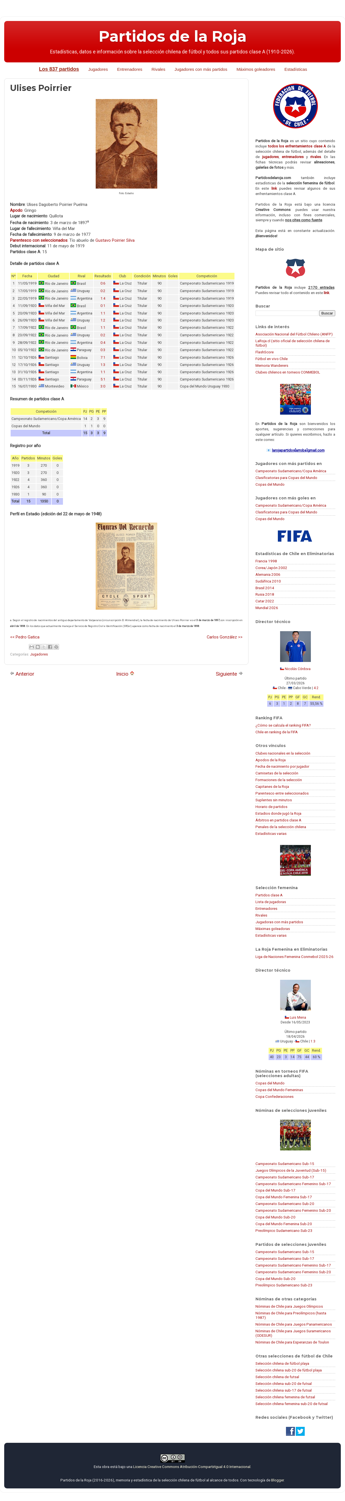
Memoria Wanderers (271, 365)
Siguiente (229, 674)
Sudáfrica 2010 (268, 581)
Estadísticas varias (271, 833)
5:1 (102, 379)
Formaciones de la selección (278, 779)
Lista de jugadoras (270, 901)
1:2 (102, 320)
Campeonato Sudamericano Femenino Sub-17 (293, 1183)
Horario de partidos (271, 806)
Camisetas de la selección (276, 773)
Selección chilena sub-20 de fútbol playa (288, 1370)
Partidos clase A (269, 895)
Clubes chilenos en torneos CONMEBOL (287, 372)
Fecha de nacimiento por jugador (282, 766)
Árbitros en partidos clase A (278, 820)
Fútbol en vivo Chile (271, 358)
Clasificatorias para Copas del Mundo (286, 477)
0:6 (102, 283)
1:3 (102, 365)
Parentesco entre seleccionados (282, 793)
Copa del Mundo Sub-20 (275, 1217)
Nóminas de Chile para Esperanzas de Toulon (292, 1342)
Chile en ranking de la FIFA (276, 732)
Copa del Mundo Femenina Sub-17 (283, 1197)
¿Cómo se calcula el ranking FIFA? (283, 725)
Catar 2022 (264, 601)
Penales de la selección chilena (280, 827)
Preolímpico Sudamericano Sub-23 (284, 1230)
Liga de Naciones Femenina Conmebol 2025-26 (294, 956)
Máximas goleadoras (272, 928)
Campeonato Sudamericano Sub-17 (284, 1177)
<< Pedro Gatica (24, 637)
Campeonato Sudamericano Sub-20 (284, 1203)
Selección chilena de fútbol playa (282, 1363)
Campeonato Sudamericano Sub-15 (284, 1163)
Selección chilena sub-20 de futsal (283, 1383)
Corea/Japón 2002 (271, 567)
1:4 (102, 298)
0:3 (102, 350)
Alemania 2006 (267, 574)
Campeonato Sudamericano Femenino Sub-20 (293, 1210)
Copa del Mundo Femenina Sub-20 (283, 1224)
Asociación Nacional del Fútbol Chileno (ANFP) (294, 334)
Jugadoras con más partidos (279, 922)
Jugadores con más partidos (201, 69)
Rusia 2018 (264, 594)
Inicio (125, 674)
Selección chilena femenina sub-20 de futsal (291, 1403)
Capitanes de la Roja (272, 786)
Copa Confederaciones (274, 1096)
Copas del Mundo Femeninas (279, 1089)
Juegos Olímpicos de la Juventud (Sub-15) (290, 1170)
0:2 (102, 291)
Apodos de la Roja (270, 760)
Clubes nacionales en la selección (282, 753)
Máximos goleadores (255, 69)
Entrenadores (129, 69)
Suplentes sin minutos (273, 800)
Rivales (158, 69)
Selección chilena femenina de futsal (285, 1397)
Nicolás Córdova (298, 669)
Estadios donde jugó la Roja (278, 813)
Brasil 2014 (264, 588)
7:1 (102, 357)
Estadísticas (296, 69)
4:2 (316, 688)
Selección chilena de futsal (277, 1377)
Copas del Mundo (270, 484)
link (274, 188)
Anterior (22, 674)
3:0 (102, 386)
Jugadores (98, 69)
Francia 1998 (266, 561)
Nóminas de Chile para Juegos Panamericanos (293, 1324)
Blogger (277, 1480)
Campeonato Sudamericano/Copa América (290, 471)
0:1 (102, 306)
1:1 (102, 313)
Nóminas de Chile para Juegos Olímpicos (289, 1306)
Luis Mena (298, 1018)
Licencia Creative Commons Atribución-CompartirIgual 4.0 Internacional (191, 1466)
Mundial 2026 (266, 607)
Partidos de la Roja (173, 36)
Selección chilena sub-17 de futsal (283, 1390)
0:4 (102, 342)
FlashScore (264, 352)
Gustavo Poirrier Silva (115, 240)
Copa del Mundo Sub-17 (275, 1190)
